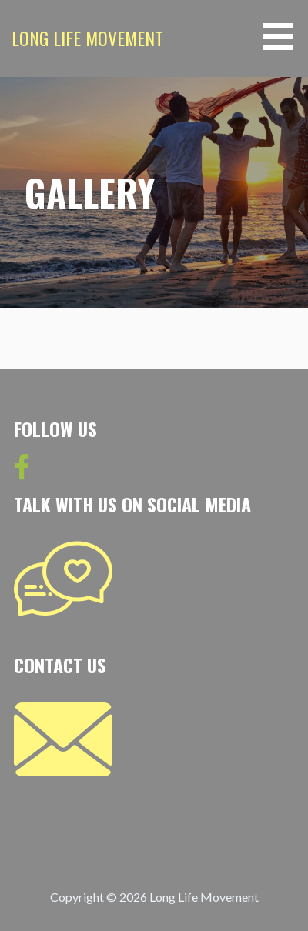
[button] (283, 36)
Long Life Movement (87, 38)
